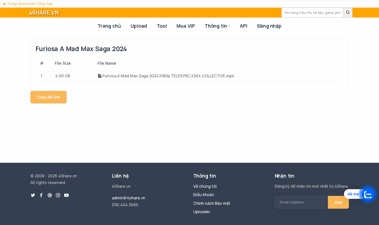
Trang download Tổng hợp (27, 3)
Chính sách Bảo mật (211, 203)
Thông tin (218, 26)
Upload (139, 26)
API (243, 26)
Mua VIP (186, 26)
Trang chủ (109, 26)
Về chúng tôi (205, 186)
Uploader (201, 211)
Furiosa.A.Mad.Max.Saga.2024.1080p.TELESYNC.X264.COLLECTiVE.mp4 (166, 76)
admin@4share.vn (128, 198)
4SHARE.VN (44, 12)
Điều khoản (203, 194)
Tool (162, 26)
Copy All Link (48, 97)
